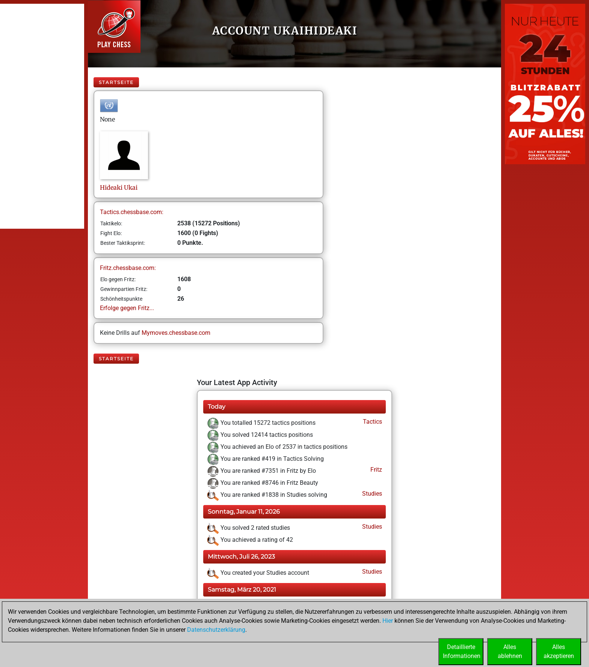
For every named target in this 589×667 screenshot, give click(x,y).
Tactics (371, 421)
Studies (371, 493)
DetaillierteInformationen (461, 651)
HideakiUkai (118, 187)
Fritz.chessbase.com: (128, 267)
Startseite (116, 82)
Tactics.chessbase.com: (131, 212)
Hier (387, 620)
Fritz (375, 469)
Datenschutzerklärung (216, 629)
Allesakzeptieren (559, 651)
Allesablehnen (510, 651)
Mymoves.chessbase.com (176, 332)
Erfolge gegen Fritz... (127, 308)
